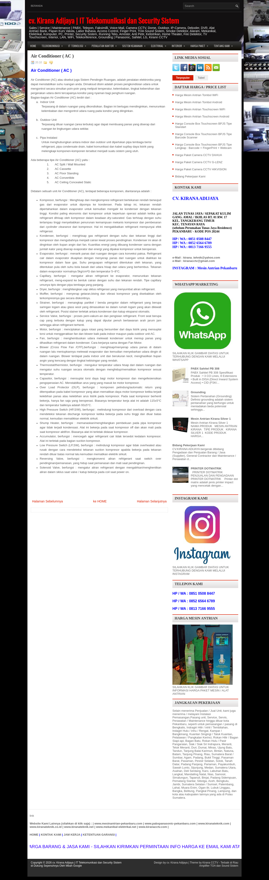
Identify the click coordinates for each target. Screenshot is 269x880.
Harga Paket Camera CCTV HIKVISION (200, 169)
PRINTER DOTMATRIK (206, 468)
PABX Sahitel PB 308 (205, 368)
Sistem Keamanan (135, 44)
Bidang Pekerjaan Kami (190, 176)
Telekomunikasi (53, 44)
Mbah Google (74, 865)
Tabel (201, 77)
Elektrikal (160, 44)
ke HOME (100, 501)
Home (33, 46)
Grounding (198, 392)
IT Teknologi (78, 44)
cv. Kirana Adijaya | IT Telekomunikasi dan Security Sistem (104, 20)
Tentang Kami (225, 44)
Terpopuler (183, 77)
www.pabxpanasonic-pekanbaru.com (170, 823)
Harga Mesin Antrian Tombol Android (198, 102)
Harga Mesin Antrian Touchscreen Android (202, 116)
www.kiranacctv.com (153, 827)
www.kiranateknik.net (78, 827)
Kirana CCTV (210, 862)
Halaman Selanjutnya (152, 501)
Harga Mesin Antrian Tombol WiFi (196, 95)
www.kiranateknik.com (213, 823)
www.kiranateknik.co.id (46, 827)
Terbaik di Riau (229, 862)
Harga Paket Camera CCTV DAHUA (198, 155)
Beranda (37, 5)
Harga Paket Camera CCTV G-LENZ (198, 162)
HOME (34, 834)
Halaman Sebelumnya (47, 501)
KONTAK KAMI (51, 834)
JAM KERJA (72, 834)
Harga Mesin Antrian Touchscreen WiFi (200, 109)
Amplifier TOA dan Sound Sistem (218, 865)
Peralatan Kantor (106, 44)
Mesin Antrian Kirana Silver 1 (211, 418)
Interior (180, 44)
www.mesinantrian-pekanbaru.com (118, 823)
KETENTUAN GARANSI (99, 834)
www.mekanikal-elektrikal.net (116, 827)
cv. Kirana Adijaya (177, 862)
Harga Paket (200, 44)
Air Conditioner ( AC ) (52, 56)
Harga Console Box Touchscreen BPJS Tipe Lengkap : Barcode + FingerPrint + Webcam (203, 146)
